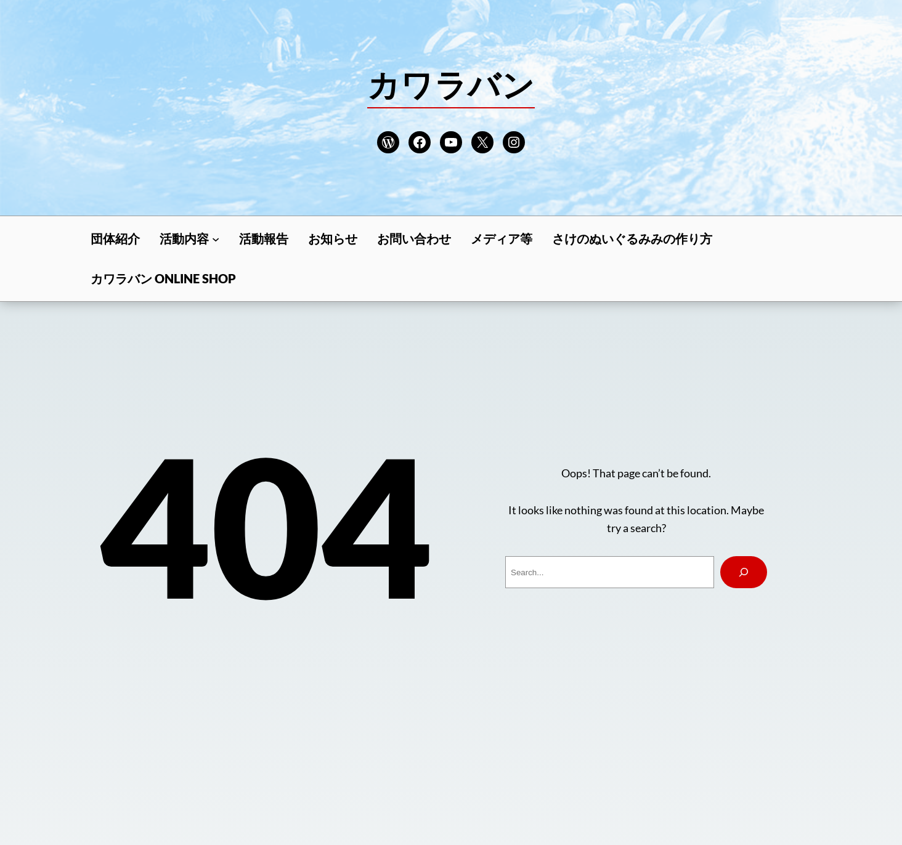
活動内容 (184, 238)
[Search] (743, 572)
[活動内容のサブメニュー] (215, 238)
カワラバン (451, 84)
